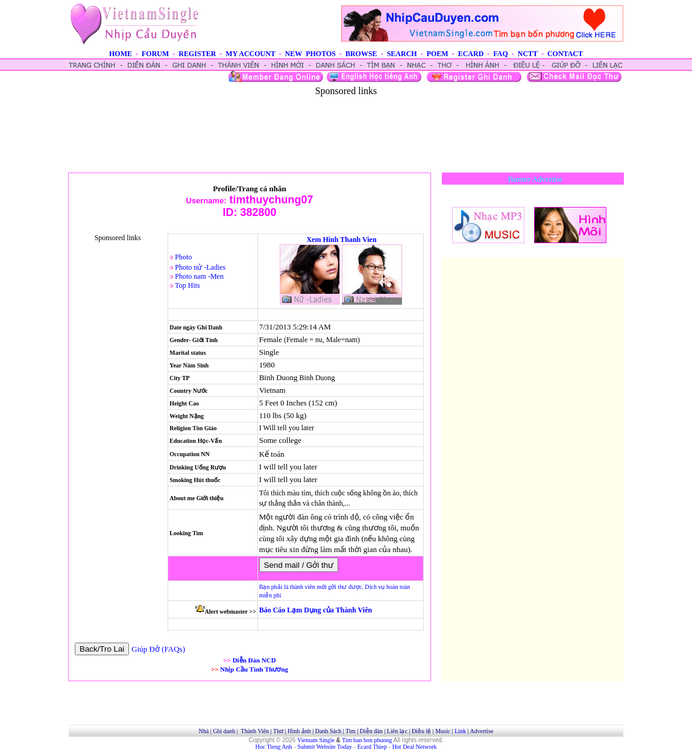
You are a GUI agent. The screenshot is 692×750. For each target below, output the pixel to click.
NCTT (528, 53)
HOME (120, 53)
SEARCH (402, 53)
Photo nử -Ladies (200, 267)
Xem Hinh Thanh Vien (341, 239)
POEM (437, 53)
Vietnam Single (316, 740)
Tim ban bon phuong (367, 740)
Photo (183, 257)
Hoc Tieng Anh (274, 746)
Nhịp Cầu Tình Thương (254, 669)
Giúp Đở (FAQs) (158, 648)
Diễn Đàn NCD (254, 660)
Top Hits (187, 285)
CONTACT (565, 53)
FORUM (155, 53)
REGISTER (197, 53)
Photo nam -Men (199, 276)
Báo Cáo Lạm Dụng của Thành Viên (315, 610)
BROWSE (361, 53)
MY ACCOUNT (250, 53)
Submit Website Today (325, 746)
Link (460, 731)
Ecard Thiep (372, 746)
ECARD (471, 53)
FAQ (500, 53)
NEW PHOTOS (310, 53)
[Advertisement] (346, 124)
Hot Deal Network (414, 746)
